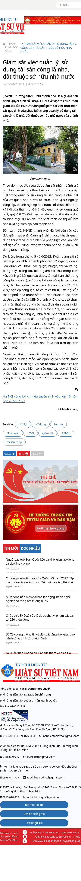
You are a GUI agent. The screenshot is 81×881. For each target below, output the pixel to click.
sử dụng (41, 424)
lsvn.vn (58, 424)
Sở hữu (65, 433)
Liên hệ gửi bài (34, 823)
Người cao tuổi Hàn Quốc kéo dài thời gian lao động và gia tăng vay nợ (40, 562)
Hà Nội (23, 424)
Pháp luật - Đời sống (11, 47)
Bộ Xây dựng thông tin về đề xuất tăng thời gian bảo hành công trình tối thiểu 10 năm (40, 636)
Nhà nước (13, 433)
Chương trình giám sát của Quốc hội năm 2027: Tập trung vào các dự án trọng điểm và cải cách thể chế (40, 580)
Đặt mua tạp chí (34, 805)
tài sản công (14, 442)
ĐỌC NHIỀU (30, 548)
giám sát (47, 433)
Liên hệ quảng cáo (34, 814)
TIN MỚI (11, 548)
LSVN (30, 433)
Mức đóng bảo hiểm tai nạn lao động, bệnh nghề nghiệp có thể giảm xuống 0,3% (38, 599)
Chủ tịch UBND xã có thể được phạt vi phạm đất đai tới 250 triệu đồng (39, 618)
